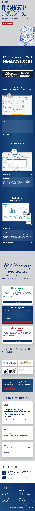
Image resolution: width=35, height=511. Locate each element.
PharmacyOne (21, 492)
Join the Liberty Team (22, 500)
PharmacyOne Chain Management (24, 494)
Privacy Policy (21, 507)
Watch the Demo (7, 23)
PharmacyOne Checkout (23, 493)
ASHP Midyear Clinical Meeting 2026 (19, 477)
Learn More (17, 302)
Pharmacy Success (5, 500)
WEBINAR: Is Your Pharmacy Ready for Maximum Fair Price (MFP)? (19, 472)
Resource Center (4, 501)
